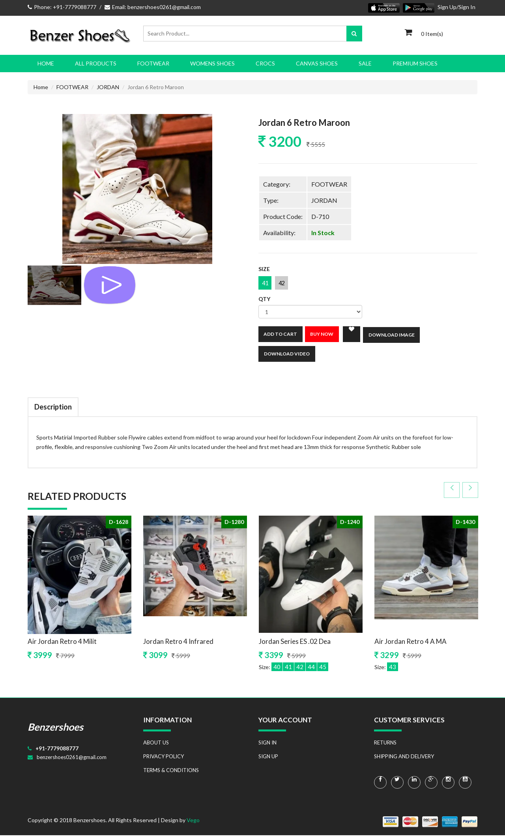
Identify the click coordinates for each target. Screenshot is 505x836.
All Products (95, 63)
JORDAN (108, 87)
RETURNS (385, 743)
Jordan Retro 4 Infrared (178, 642)
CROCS (265, 63)
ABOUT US (156, 743)
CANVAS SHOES (317, 63)
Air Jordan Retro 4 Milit (62, 642)
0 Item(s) (432, 33)
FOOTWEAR (153, 63)
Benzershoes (55, 727)
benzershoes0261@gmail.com (72, 758)
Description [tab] (53, 407)
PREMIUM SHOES (415, 63)
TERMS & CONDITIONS (171, 771)
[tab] (54, 285)
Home (45, 63)
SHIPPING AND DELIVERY (404, 757)
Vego (193, 820)
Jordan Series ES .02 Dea (295, 642)
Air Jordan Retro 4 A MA (410, 642)
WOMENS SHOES (212, 63)
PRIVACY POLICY (163, 757)
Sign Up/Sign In (456, 7)
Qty (264, 299)
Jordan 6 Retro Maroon (306, 122)
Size (264, 269)
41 (265, 283)
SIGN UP (268, 757)
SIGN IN (267, 743)
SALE (365, 63)
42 (284, 283)
